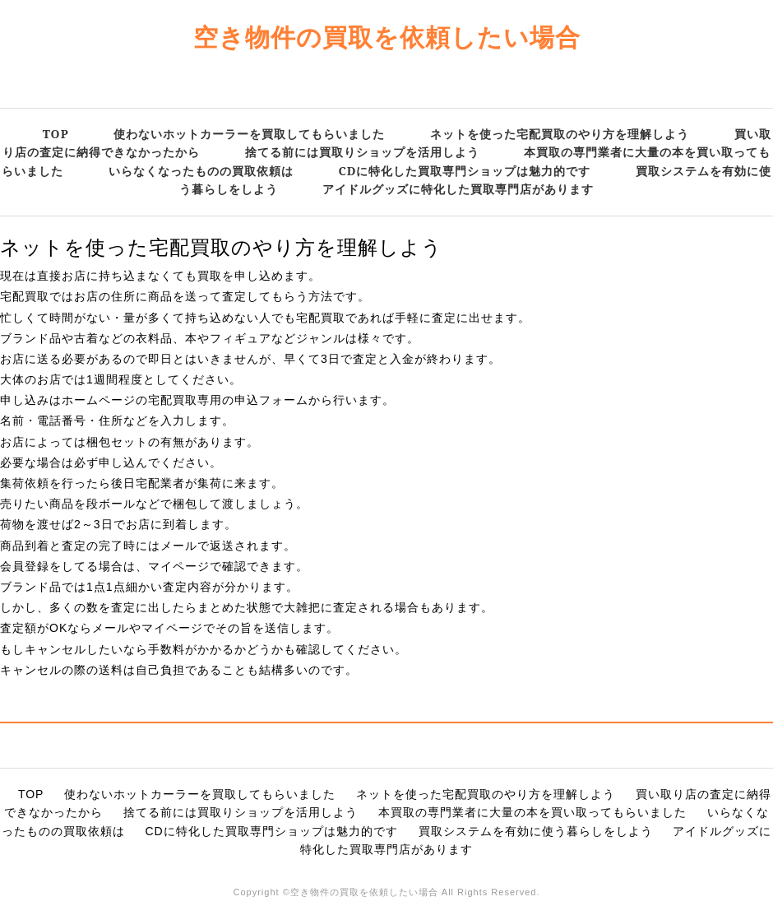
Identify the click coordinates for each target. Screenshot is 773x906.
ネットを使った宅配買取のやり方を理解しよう (559, 134)
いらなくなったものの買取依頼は (201, 171)
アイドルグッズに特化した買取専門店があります (458, 189)
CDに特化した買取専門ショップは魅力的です (464, 171)
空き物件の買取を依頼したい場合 (387, 36)
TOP (56, 134)
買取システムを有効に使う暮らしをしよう (536, 831)
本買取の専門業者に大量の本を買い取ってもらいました (532, 812)
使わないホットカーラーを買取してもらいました (249, 134)
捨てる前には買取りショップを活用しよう (362, 152)
